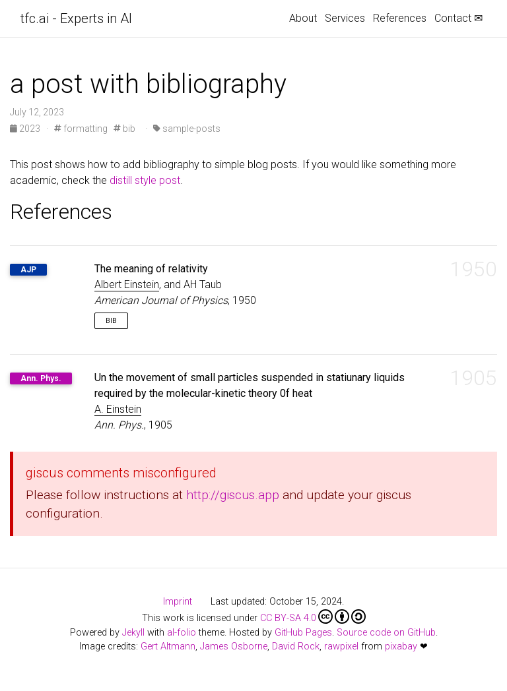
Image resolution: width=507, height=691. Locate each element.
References (399, 18)
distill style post (145, 180)
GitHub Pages (303, 632)
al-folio (181, 632)
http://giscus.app (232, 494)
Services (345, 18)
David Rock (296, 646)
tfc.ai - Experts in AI (76, 18)
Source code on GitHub (386, 632)
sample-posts (186, 128)
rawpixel (341, 646)
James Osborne (233, 646)
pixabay (401, 646)
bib (124, 128)
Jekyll (133, 632)
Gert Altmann (168, 646)
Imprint (177, 601)
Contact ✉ (458, 18)
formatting (81, 128)
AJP (28, 269)
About (303, 18)
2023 (26, 128)
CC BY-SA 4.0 (313, 616)
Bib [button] (111, 320)
